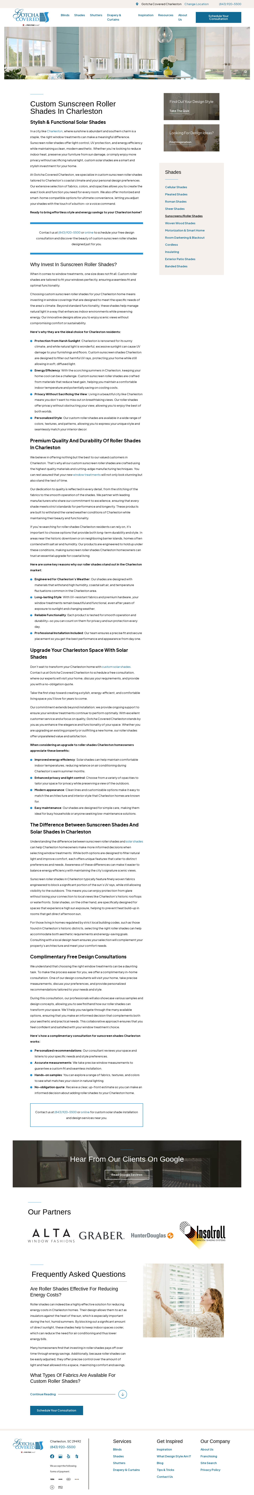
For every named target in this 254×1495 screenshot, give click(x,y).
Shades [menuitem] (79, 15)
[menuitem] (191, 187)
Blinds (117, 1449)
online (89, 232)
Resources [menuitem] (165, 15)
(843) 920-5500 (230, 4)
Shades (118, 1456)
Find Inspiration (180, 142)
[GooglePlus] (60, 1456)
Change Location (197, 4)
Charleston (55, 131)
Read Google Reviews (127, 1174)
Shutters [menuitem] (96, 15)
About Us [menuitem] (182, 17)
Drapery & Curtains (126, 1470)
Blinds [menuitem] (65, 15)
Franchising (209, 1456)
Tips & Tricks (165, 1470)
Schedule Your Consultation (218, 17)
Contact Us (165, 1476)
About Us (207, 1449)
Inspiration (164, 1449)
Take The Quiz (179, 111)
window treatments (87, 474)
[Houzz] (77, 1456)
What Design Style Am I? (174, 1456)
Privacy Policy (210, 1470)
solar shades (134, 841)
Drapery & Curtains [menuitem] (114, 17)
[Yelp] (68, 1456)
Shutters (119, 1463)
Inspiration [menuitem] (145, 15)
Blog (160, 1463)
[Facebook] (52, 1456)
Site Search (209, 1463)
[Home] (31, 17)
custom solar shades (116, 667)
